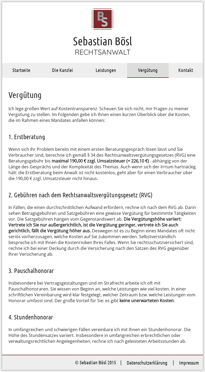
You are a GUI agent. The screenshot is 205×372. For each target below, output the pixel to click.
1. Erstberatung (26, 136)
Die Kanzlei (62, 70)
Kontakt (185, 70)
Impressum (189, 363)
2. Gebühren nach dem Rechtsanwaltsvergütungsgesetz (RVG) (80, 195)
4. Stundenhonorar (30, 317)
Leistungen (106, 70)
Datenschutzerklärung (147, 363)
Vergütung (148, 70)
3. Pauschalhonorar (31, 270)
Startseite (21, 70)
